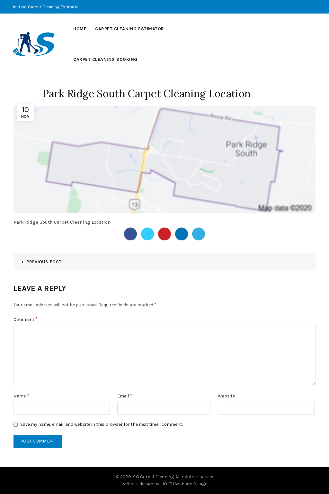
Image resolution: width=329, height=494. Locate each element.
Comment (25, 319)
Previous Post (43, 262)
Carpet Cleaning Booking (105, 59)
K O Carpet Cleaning (153, 477)
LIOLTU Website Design (184, 484)
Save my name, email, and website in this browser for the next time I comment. (101, 424)
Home (79, 29)
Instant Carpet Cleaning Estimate (46, 7)
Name (21, 396)
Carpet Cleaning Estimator (129, 29)
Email (124, 396)
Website (226, 396)
